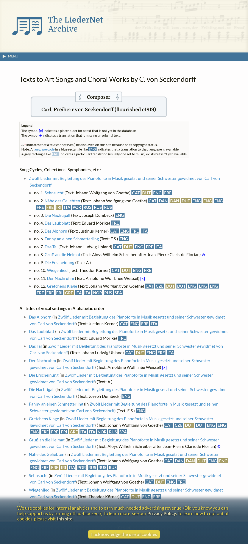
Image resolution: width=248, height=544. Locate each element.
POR (77, 207)
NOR (97, 292)
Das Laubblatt (57, 222)
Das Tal (51, 246)
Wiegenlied (57, 270)
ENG (157, 192)
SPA (118, 292)
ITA (67, 207)
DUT (146, 192)
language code (44, 149)
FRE (168, 192)
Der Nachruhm (60, 278)
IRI (58, 207)
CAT (136, 192)
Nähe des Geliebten (62, 200)
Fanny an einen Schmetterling (72, 238)
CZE (160, 286)
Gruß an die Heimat (62, 254)
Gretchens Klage (62, 286)
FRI (59, 292)
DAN (163, 200)
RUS (87, 207)
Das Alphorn (56, 230)
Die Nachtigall (57, 215)
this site (64, 518)
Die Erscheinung (59, 262)
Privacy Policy (161, 513)
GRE (69, 292)
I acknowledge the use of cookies (124, 534)
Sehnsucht (54, 192)
